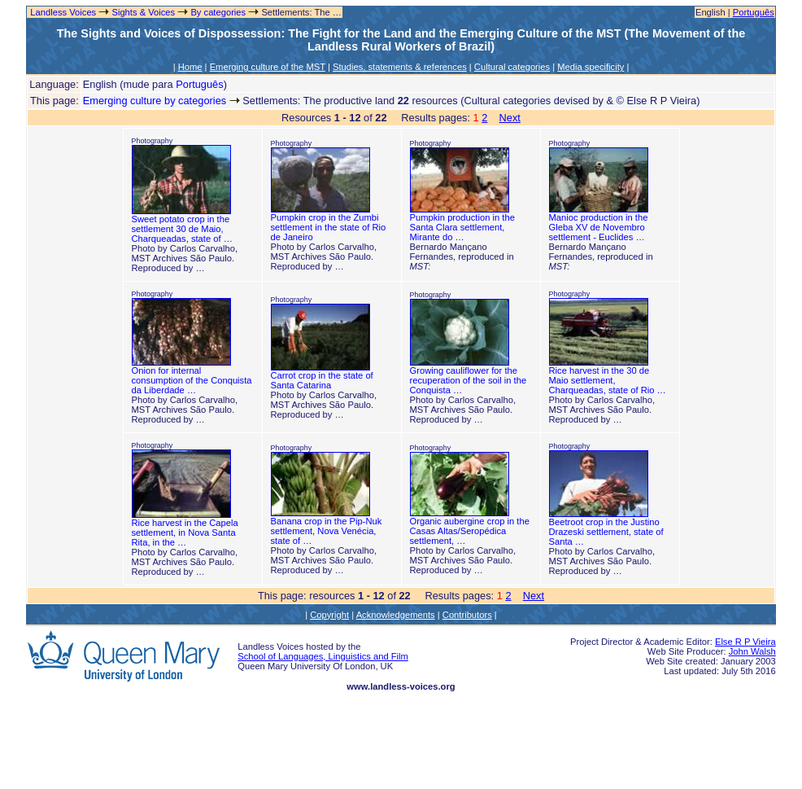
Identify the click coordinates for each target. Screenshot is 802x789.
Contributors (467, 615)
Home (190, 67)
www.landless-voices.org (401, 686)
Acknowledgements (395, 615)
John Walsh (752, 651)
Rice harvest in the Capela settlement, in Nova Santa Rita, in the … (185, 532)
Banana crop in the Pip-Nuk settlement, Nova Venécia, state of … (326, 531)
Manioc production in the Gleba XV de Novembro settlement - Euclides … (598, 227)
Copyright (329, 615)
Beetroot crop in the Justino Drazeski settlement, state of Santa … (606, 531)
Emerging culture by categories (154, 100)
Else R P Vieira (745, 642)
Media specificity (590, 67)
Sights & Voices (143, 12)
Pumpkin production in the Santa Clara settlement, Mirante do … (462, 227)
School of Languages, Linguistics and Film (323, 656)
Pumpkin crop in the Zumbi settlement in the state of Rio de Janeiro (328, 227)
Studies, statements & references (400, 67)
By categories (218, 12)
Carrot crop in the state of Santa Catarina (322, 380)
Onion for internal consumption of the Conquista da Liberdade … (192, 380)
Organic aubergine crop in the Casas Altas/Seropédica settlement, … (470, 531)
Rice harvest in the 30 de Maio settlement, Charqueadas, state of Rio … (607, 380)
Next (510, 118)
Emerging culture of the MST (267, 67)
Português (753, 12)
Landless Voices (62, 12)
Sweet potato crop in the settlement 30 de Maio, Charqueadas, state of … (182, 228)
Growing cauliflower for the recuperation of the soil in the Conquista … (468, 380)
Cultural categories (512, 67)
